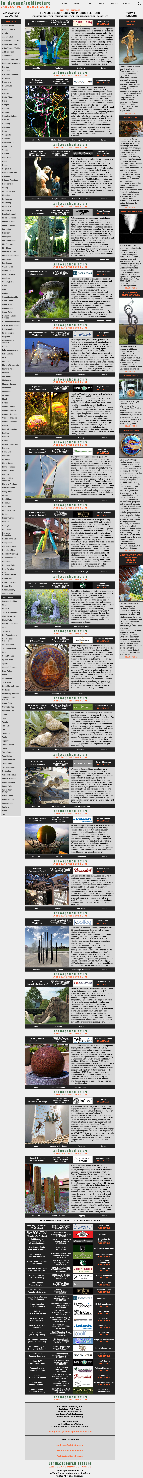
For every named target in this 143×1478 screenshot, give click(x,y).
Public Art (59, 68)
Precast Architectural (81, 806)
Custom (5, 154)
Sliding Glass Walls (10, 624)
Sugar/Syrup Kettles (10, 686)
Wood (4, 811)
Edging (5, 188)
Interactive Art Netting (58, 1146)
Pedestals (6, 448)
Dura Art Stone (37, 762)
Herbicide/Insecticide (11, 322)
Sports (5, 664)
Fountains (6, 259)
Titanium (6, 733)
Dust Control (7, 184)
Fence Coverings (9, 225)
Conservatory (8, 142)
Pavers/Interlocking (10, 444)
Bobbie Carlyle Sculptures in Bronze (37, 152)
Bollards (5, 93)
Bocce (5, 90)
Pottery (5, 514)
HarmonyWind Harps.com (103, 450)
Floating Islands (9, 252)
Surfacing (6, 690)
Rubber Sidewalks (9, 582)
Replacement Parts (81, 626)
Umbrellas (6, 771)
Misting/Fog (7, 395)
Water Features (8, 782)
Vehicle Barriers (9, 779)
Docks (5, 165)
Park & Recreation (9, 429)
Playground (7, 492)
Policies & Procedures (81, 199)
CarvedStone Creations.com (103, 584)
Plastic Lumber (8, 488)
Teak (4, 718)
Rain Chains (7, 529)
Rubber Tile (7, 586)
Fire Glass (6, 248)
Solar (4, 652)
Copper (5, 150)
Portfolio (81, 375)
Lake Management (10, 350)
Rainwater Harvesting (6, 534)
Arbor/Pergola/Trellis (11, 48)
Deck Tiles (6, 158)
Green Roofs (7, 301)
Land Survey (7, 354)
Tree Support (7, 764)
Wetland (5, 807)
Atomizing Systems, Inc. (37, 333)
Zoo (3, 815)
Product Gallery (58, 572)
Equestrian (6, 207)
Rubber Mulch (8, 579)
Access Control (8, 29)
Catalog (81, 321)
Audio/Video (7, 56)
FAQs (81, 694)
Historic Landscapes (10, 325)
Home (64, 3)
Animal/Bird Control (10, 41)
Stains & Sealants (9, 667)
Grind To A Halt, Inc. (37, 513)
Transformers (8, 752)
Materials (81, 1146)
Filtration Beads (9, 240)
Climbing (6, 124)
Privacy (114, 3)
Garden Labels (8, 271)
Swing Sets (7, 703)
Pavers (5, 441)
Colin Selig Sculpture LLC (37, 21)
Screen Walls (7, 594)
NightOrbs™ (37, 387)
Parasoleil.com (103, 869)
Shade (5, 605)
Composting (7, 135)
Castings (6, 109)
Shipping (81, 1216)
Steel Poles (7, 671)
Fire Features (7, 244)
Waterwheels (7, 803)
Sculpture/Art (7, 597)
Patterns (58, 909)
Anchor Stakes (8, 37)
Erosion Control (9, 214)
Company (36, 970)
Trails (4, 748)
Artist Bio (36, 68)
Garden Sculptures (58, 806)
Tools (4, 737)
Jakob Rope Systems (37, 818)
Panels (5, 425)
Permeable (6, 452)
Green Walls (7, 305)
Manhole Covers (9, 384)
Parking (5, 433)
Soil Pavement (8, 645)
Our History (58, 260)
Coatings (6, 127)
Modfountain (37, 80)
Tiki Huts (6, 726)
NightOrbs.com (103, 387)
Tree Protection (8, 760)
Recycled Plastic (9, 546)
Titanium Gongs (58, 694)
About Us (36, 140)
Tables (5, 715)
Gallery (36, 260)
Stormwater (7, 679)
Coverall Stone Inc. (37, 1158)
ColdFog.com (103, 333)
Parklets (5, 437)
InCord (37, 1099)
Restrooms (6, 561)
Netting (5, 403)
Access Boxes (8, 26)
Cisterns (5, 120)
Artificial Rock (8, 52)
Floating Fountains (58, 1087)
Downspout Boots (9, 173)
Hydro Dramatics (37, 1038)
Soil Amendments (9, 635)
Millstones (6, 392)
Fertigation (6, 229)
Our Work (81, 909)
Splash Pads (7, 660)
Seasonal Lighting (9, 601)
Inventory (58, 626)
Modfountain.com (103, 80)
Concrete (6, 139)
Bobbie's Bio (36, 199)
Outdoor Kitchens (9, 414)
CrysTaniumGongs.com (103, 639)
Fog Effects (58, 970)
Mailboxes (6, 380)
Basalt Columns (58, 1216)
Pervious (6, 456)
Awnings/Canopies (10, 59)
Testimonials (81, 260)
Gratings (5, 293)
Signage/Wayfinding (10, 612)
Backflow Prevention (11, 63)
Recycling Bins (8, 550)
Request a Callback (104, 321)
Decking (5, 161)
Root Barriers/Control (9, 574)
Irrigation (6, 337)
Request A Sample (81, 572)
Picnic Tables (7, 463)
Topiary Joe (37, 211)
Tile (3, 730)
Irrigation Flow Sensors (8, 342)
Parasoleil (37, 869)
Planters (5, 475)
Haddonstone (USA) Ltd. (37, 272)
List (89, 3)
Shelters (5, 609)
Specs (81, 1026)
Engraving (6, 203)
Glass (4, 286)
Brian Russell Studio (37, 1247)
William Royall (37, 1389)
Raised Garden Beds (10, 539)
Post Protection (8, 510)
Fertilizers (6, 233)
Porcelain (6, 503)
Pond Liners (7, 499)
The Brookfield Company (37, 705)
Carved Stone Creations (37, 584)
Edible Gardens (8, 191)
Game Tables (7, 267)
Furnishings (7, 263)
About (76, 3)
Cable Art (58, 857)
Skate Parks (7, 620)
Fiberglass (6, 237)
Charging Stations (9, 116)
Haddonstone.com (103, 272)
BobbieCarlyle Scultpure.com (103, 152)
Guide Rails (7, 312)
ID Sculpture (37, 982)
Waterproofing (8, 799)
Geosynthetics (8, 282)
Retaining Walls (8, 565)
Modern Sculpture (58, 140)
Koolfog (37, 920)
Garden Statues (58, 321)
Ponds (5, 495)
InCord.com (103, 1099)
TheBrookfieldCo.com (103, 706)
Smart (4, 628)
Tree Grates (7, 756)
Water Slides (7, 796)
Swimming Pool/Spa (10, 694)
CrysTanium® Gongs (37, 638)
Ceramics (6, 112)
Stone (4, 675)
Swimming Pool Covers (8, 698)
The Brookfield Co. (36, 1254)
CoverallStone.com (103, 1158)
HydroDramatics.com (103, 1039)
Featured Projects (81, 1087)
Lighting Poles (8, 369)
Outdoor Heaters (9, 410)
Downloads (81, 857)
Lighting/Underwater (10, 365)
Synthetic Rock (8, 707)
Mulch (4, 399)
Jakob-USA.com (103, 818)
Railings (5, 526)
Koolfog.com (103, 921)
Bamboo (5, 67)
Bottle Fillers (7, 97)
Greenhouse (7, 308)
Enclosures (7, 199)
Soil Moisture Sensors (7, 640)
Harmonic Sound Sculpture (9, 317)
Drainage (6, 176)
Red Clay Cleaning (10, 554)
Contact (126, 3)
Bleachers (6, 82)
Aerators (6, 33)
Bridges (5, 105)
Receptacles (7, 543)
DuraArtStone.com (103, 762)
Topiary (5, 741)
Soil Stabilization (9, 648)
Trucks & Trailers (9, 767)
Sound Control (8, 656)
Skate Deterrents (9, 616)
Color (4, 131)
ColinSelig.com (103, 22)
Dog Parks (6, 169)
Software (6, 631)
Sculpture (81, 68)
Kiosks (5, 346)
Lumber (5, 373)
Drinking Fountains (10, 180)
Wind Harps (58, 501)
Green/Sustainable (10, 297)
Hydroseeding (8, 329)
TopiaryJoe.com (103, 211)
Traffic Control (8, 745)
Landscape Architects (81, 140)
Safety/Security (8, 590)
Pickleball (6, 459)
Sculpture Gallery (59, 199)
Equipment (6, 210)
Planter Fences (8, 467)
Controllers (7, 146)
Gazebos (6, 278)
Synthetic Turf (8, 711)
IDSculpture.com (103, 982)
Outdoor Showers (9, 418)
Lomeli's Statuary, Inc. (37, 1347)
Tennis (5, 722)
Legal (101, 3)
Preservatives (8, 518)
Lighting (5, 361)
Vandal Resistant (9, 775)
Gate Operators (8, 274)
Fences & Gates (8, 222)
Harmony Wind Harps (37, 450)
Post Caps (6, 507)
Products (58, 375)
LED (4, 358)
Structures (6, 682)
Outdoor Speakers (10, 422)
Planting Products (9, 484)
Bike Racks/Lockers (10, 75)
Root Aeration (8, 569)
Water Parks (7, 786)
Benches (6, 71)
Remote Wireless (9, 558)
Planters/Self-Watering (8, 479)
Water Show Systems (7, 791)
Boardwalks (7, 86)
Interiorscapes (8, 333)
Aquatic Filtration (9, 44)
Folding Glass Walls (10, 256)
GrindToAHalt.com (103, 513)
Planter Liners (8, 471)
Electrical (6, 195)
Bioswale (6, 78)
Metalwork (6, 388)
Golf (4, 290)
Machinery (6, 376)
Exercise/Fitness (9, 218)
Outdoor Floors (8, 407)
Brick (4, 101)
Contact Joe (104, 260)
